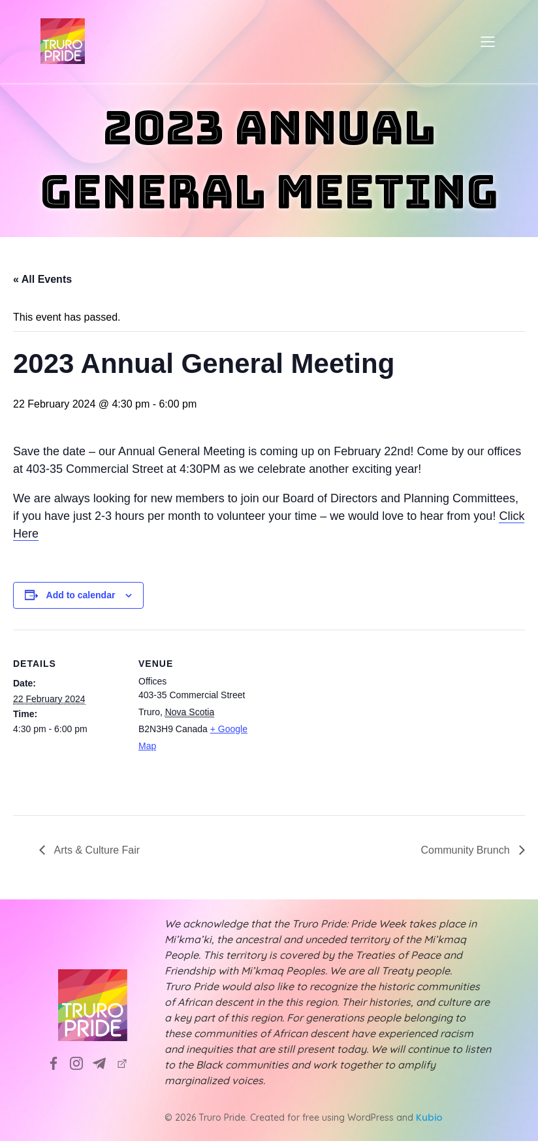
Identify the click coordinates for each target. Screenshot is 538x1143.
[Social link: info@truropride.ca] (104, 1064)
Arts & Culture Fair (96, 852)
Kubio (429, 1119)
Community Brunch (467, 852)
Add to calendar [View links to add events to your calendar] (81, 597)
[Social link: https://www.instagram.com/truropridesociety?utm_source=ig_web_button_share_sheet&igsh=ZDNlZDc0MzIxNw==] (81, 1064)
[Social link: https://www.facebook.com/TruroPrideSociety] (58, 1064)
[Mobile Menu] (488, 42)
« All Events (42, 281)
